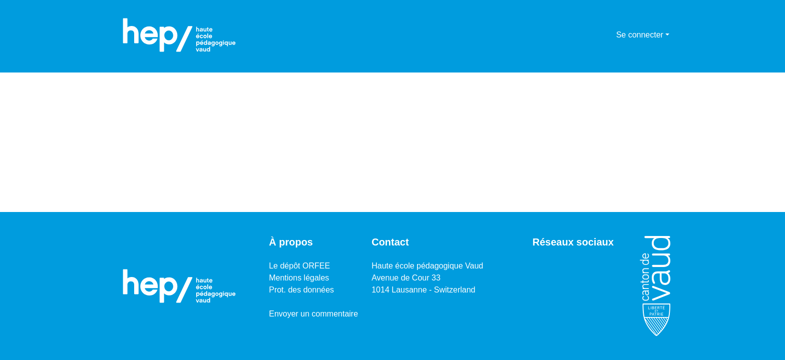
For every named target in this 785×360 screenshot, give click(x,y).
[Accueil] (179, 35)
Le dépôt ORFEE (299, 266)
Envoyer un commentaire (313, 314)
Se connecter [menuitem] (639, 34)
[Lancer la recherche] (592, 35)
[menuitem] (607, 35)
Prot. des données (301, 290)
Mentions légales (299, 278)
